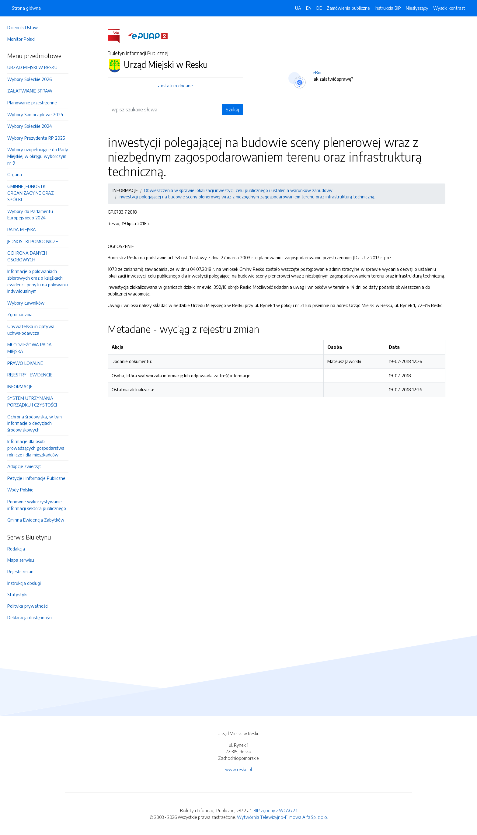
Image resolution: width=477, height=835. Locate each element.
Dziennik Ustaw (22, 27)
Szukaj (232, 110)
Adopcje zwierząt (24, 466)
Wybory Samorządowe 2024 (35, 114)
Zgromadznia (20, 314)
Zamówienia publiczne (348, 8)
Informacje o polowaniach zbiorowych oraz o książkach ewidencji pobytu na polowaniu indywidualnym (37, 281)
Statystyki (17, 594)
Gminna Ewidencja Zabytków (35, 519)
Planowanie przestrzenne (32, 102)
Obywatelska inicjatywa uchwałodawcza (30, 329)
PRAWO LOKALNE (25, 363)
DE (319, 8)
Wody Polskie (20, 489)
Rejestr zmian (20, 571)
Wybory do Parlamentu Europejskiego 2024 (30, 214)
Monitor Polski (21, 39)
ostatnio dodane (177, 85)
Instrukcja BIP (388, 8)
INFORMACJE (20, 386)
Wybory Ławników (25, 303)
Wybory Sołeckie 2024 (29, 126)
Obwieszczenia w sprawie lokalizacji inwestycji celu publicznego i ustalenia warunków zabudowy (238, 190)
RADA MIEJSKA (21, 229)
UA (298, 8)
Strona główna (26, 8)
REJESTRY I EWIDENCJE (29, 374)
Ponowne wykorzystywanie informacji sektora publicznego (36, 505)
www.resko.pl (238, 769)
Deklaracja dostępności (29, 617)
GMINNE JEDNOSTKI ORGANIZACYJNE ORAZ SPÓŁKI (30, 192)
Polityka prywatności (27, 606)
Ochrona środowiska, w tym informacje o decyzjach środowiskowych (34, 423)
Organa (14, 174)
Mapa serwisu (20, 560)
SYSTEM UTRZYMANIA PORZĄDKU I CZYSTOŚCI (32, 401)
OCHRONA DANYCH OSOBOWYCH (27, 256)
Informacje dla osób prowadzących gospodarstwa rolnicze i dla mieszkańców (35, 447)
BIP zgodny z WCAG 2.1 (275, 810)
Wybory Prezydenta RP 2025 (36, 138)
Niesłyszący (417, 8)
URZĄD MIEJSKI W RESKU (32, 67)
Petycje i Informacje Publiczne (36, 478)
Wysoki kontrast (449, 8)
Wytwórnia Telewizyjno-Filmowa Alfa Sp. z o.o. (282, 817)
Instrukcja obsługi (24, 583)
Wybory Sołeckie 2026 (29, 79)
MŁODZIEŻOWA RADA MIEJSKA (29, 348)
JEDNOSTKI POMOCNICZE (32, 241)
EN (309, 8)
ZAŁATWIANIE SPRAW (29, 90)
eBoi (317, 72)
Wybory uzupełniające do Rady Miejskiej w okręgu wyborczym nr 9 (37, 156)
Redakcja (16, 548)
